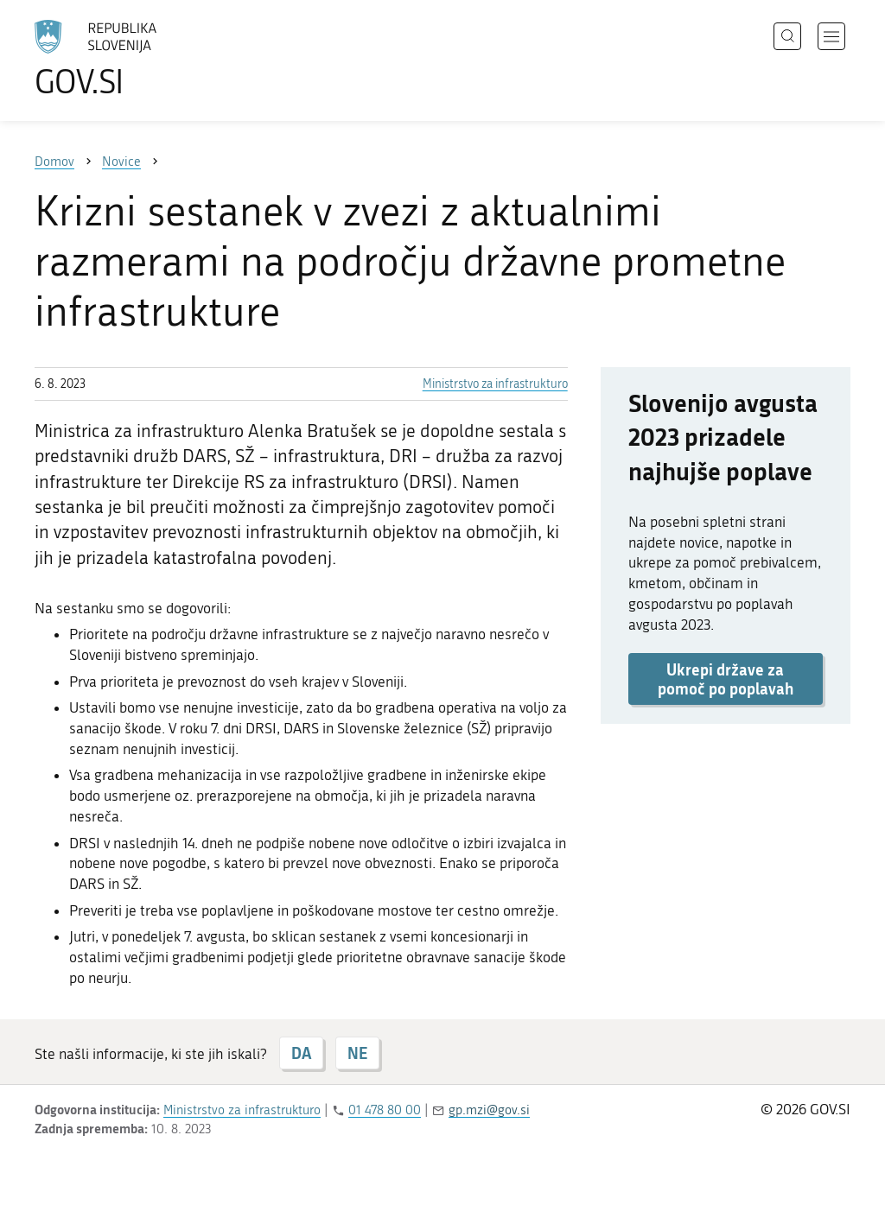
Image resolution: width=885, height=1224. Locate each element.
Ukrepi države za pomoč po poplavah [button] (725, 679)
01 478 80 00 (384, 1110)
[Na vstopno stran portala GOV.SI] (143, 59)
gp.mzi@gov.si (489, 1110)
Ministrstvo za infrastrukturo (495, 384)
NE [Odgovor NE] (357, 1053)
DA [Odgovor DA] (301, 1053)
